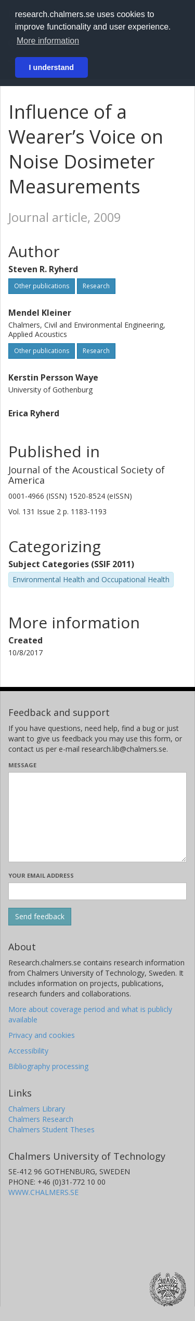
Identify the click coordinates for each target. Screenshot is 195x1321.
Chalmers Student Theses (51, 1129)
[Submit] (39, 916)
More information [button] (48, 40)
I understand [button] (51, 67)
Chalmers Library (36, 1109)
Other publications (41, 286)
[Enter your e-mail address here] (97, 891)
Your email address (41, 875)
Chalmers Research (40, 1119)
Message (22, 765)
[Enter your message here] (97, 817)
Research (96, 286)
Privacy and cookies (41, 1035)
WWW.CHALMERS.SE (43, 1192)
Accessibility (28, 1051)
